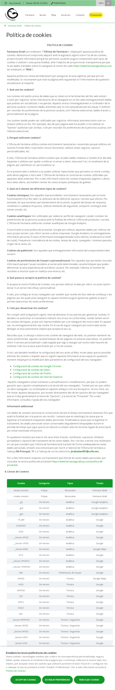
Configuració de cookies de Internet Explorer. (38, 377)
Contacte (80, 15)
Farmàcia (29, 15)
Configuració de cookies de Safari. (31, 369)
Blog (54, 15)
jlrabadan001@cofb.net (85, 451)
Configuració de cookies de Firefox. (32, 373)
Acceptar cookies (25, 679)
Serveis (43, 15)
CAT (100, 3)
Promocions (95, 15)
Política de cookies (16, 670)
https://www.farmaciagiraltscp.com (92, 66)
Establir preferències (57, 679)
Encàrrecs (65, 15)
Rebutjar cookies (89, 679)
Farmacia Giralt (14, 25)
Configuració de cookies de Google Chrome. (37, 366)
